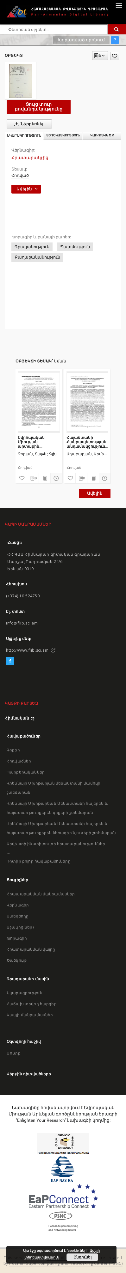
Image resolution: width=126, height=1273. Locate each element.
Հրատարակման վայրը (31, 949)
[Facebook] (10, 661)
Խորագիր (17, 938)
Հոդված (20, 175)
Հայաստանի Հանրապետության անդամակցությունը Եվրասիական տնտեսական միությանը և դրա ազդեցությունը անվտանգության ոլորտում (87, 442)
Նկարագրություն (24, 992)
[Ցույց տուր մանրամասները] (55, 478)
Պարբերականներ (26, 772)
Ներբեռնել (28, 124)
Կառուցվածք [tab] (102, 135)
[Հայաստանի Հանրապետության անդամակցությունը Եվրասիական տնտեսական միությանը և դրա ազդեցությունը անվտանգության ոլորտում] (87, 402)
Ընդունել (82, 1257)
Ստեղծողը (17, 916)
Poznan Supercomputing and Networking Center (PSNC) (66, 1263)
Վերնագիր (18, 905)
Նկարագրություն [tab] (24, 136)
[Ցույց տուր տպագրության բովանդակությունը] (44, 478)
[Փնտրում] (117, 29)
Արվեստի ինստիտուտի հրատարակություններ (56, 843)
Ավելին (94, 493)
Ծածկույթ (17, 960)
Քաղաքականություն (37, 257)
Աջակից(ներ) (20, 927)
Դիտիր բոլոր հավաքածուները (39, 861)
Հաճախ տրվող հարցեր (32, 1004)
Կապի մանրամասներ (30, 1015)
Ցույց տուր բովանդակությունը (38, 106)
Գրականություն (32, 246)
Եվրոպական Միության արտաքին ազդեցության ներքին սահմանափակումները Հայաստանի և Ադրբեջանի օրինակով (39, 442)
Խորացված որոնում (81, 39)
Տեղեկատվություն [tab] (63, 135)
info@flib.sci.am (22, 623)
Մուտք (14, 1053)
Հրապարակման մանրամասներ (41, 894)
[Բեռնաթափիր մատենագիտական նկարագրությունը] (33, 478)
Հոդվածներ (19, 761)
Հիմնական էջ (20, 718)
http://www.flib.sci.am (27, 650)
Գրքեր (13, 750)
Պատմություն (75, 246)
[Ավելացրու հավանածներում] (114, 56)
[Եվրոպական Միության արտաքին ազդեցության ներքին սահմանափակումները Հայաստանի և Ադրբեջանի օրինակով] (39, 402)
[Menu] (118, 5)
